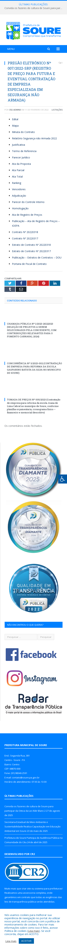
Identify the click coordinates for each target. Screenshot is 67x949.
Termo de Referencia (24, 151)
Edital (15, 119)
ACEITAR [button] (26, 940)
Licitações (57, 109)
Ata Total (17, 176)
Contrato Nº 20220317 (25, 238)
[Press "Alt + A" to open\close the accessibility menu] (62, 479)
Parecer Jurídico (21, 157)
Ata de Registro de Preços (27, 214)
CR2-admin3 (15, 109)
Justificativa (18, 144)
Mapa (15, 125)
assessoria (29, 892)
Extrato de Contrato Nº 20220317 (31, 251)
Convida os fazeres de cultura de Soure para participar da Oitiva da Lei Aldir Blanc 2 (34, 8)
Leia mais (33, 931)
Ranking (16, 183)
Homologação (20, 208)
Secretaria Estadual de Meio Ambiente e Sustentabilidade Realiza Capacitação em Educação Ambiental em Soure (32, 826)
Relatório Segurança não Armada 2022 (34, 138)
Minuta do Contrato (23, 132)
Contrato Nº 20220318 (25, 232)
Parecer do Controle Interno (28, 202)
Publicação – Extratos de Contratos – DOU (36, 257)
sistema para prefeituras (48, 888)
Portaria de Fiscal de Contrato (29, 264)
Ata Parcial (18, 170)
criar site (26, 888)
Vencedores (19, 189)
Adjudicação (19, 195)
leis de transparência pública (20, 901)
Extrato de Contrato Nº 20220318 (31, 244)
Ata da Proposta (21, 163)
